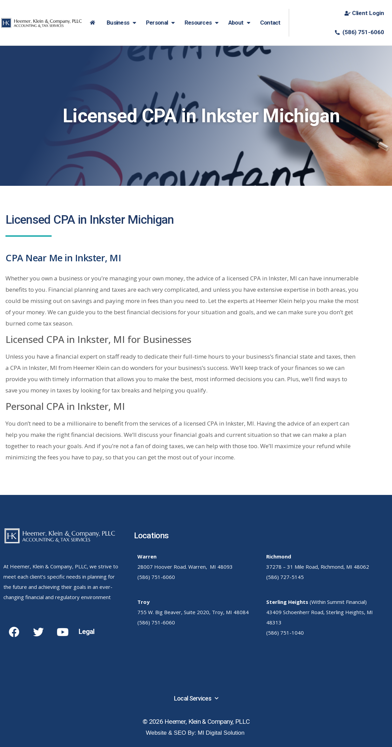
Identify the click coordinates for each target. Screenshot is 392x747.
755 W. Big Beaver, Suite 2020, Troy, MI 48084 (193, 612)
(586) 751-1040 (285, 632)
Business (121, 22)
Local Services (196, 698)
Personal (160, 22)
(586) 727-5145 (285, 576)
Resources (202, 22)
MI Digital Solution (221, 733)
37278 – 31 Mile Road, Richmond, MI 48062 (317, 566)
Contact (270, 22)
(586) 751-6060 (156, 576)
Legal (87, 631)
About (239, 22)
